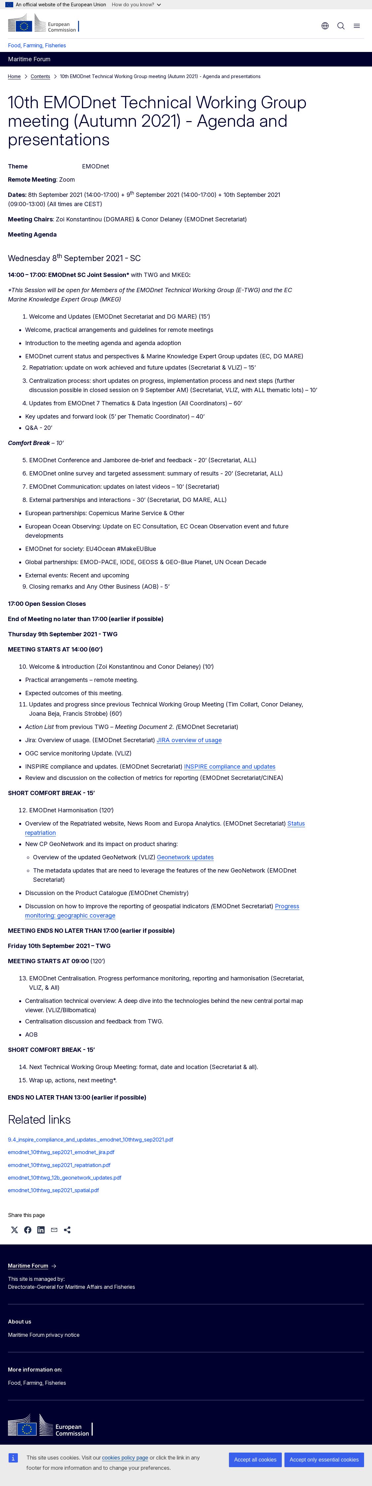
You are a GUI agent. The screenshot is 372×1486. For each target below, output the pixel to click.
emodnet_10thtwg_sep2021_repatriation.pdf (59, 1165)
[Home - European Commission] (48, 23)
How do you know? (136, 4)
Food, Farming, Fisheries (37, 45)
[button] (14, 1230)
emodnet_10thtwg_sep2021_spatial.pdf (53, 1190)
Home (14, 76)
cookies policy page (125, 1458)
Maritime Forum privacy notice (44, 1334)
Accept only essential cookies (324, 1460)
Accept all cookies (255, 1460)
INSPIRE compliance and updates (230, 766)
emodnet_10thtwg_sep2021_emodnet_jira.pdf (61, 1152)
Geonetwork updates (185, 857)
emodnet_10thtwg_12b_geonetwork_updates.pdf (65, 1178)
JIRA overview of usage (189, 740)
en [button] (325, 26)
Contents (40, 76)
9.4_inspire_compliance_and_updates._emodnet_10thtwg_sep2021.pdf (90, 1140)
